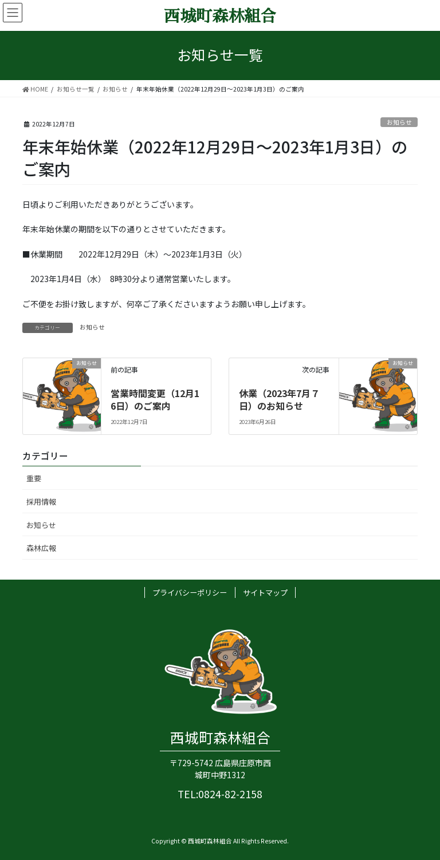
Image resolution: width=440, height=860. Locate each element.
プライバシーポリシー (189, 592)
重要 (33, 478)
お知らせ (399, 122)
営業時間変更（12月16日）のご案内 (155, 399)
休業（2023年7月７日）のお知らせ (279, 399)
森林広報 (41, 547)
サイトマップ (265, 592)
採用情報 (41, 501)
